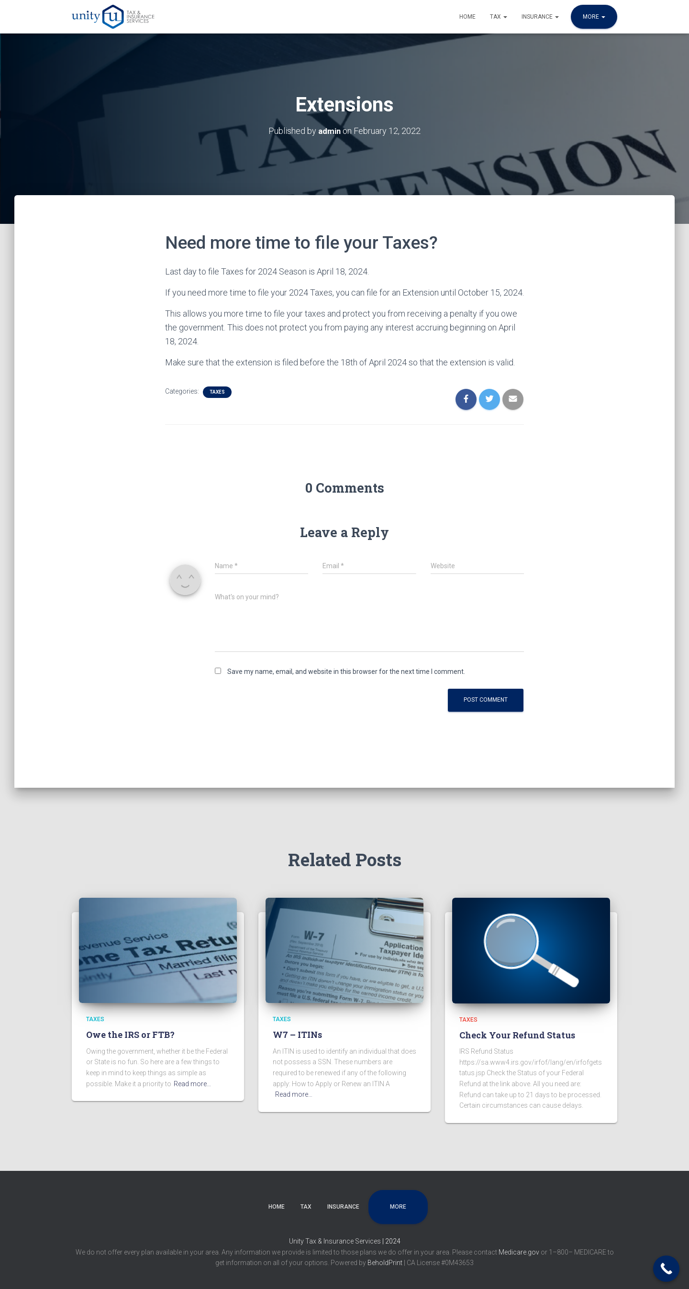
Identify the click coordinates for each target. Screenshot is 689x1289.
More (594, 16)
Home (467, 16)
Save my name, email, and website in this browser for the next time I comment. (346, 671)
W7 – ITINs (297, 1034)
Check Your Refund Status (517, 1035)
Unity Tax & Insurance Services (335, 1241)
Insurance (540, 16)
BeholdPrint (384, 1263)
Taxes (217, 391)
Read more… (192, 1084)
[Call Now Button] (666, 1269)
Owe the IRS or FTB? (130, 1034)
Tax (498, 16)
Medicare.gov (520, 1252)
